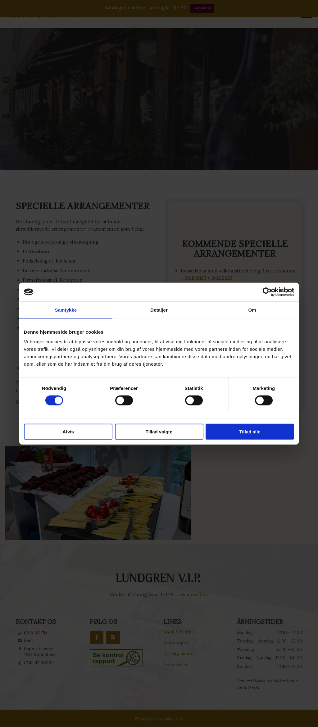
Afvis (68, 431)
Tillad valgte (159, 431)
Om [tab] (252, 310)
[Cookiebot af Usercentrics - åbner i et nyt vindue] (267, 292)
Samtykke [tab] (66, 310)
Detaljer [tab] (159, 310)
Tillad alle (249, 431)
